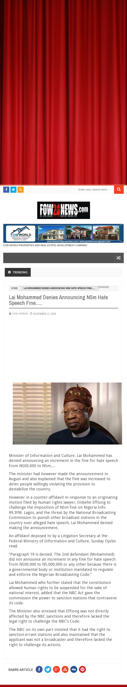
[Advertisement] (63, 30)
